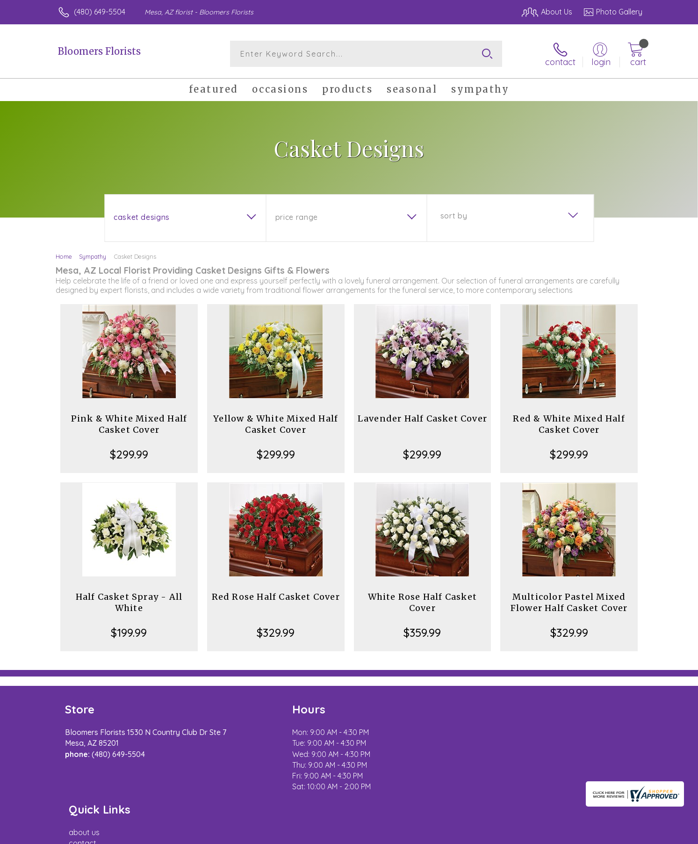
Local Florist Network (559, 834)
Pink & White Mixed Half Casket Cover (129, 424)
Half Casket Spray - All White (129, 602)
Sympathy (92, 256)
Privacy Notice (492, 834)
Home (64, 256)
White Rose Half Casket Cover (422, 602)
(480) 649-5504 (99, 11)
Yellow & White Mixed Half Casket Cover (275, 424)
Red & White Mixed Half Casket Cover (569, 424)
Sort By (453, 215)
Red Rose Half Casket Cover (276, 596)
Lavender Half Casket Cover (422, 418)
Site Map (617, 834)
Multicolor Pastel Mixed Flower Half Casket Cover (569, 602)
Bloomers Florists (99, 51)
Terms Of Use (438, 834)
